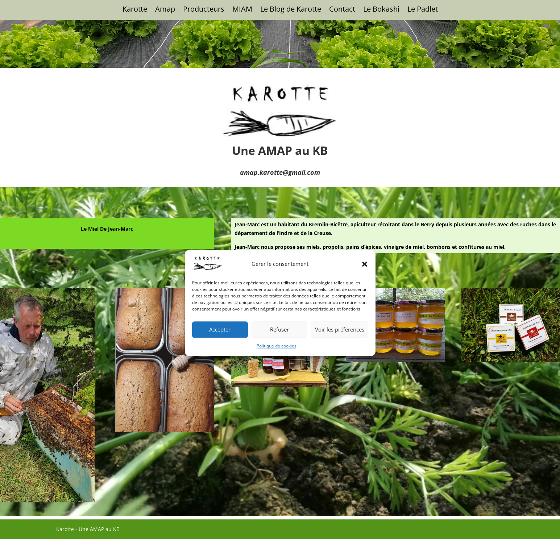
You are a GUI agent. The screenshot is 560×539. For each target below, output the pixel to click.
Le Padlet (422, 10)
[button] (364, 325)
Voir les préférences (339, 391)
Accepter (220, 391)
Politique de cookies (276, 407)
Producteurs (203, 10)
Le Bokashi (381, 10)
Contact (342, 10)
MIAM (242, 10)
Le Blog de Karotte (290, 10)
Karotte (135, 10)
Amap (165, 10)
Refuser (279, 391)
